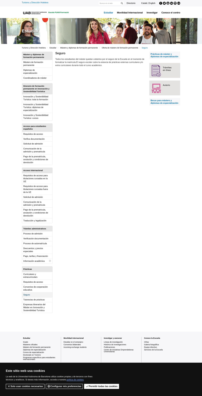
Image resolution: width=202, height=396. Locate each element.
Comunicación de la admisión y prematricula (34, 150)
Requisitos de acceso (33, 134)
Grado (25, 342)
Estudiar (108, 12)
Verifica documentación (34, 139)
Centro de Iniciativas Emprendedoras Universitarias (118, 351)
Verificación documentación (35, 238)
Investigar (152, 12)
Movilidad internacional (74, 338)
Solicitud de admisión (33, 144)
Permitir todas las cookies (101, 386)
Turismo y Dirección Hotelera (35, 2)
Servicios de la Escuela (153, 350)
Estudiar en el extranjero (73, 342)
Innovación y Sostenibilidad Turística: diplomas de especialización (35, 107)
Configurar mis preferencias (64, 386)
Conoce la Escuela (152, 338)
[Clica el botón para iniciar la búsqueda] (122, 3)
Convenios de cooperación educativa (35, 288)
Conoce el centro (170, 12)
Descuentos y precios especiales (33, 249)
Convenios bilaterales (72, 345)
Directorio (131, 3)
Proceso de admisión (33, 234)
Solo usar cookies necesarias (25, 386)
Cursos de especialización (33, 352)
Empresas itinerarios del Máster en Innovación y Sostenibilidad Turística (34, 307)
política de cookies (75, 380)
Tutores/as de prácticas (34, 300)
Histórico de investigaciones (115, 345)
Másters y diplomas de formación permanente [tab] (33, 55)
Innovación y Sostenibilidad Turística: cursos (35, 116)
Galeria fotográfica (151, 345)
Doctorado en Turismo (32, 355)
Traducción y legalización (34, 221)
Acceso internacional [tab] (33, 170)
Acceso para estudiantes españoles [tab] (34, 127)
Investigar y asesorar (113, 338)
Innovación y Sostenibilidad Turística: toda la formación (35, 98)
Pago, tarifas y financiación (35, 256)
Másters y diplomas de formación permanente (79, 48)
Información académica (37, 261)
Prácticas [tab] (27, 269)
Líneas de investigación (113, 342)
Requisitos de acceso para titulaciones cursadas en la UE (35, 178)
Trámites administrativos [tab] (34, 229)
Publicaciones (109, 347)
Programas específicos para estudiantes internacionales (39, 358)
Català (144, 3)
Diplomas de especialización (30, 71)
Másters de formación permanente (33, 63)
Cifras (146, 342)
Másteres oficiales (30, 345)
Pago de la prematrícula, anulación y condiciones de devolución (35, 159)
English (152, 3)
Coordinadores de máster (35, 78)
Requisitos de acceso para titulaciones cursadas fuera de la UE (35, 189)
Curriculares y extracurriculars (30, 275)
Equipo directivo (150, 347)
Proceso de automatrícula (35, 243)
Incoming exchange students (75, 347)
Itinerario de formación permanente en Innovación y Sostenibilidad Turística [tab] (36, 89)
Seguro (26, 295)
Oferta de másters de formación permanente (120, 48)
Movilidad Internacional (130, 12)
